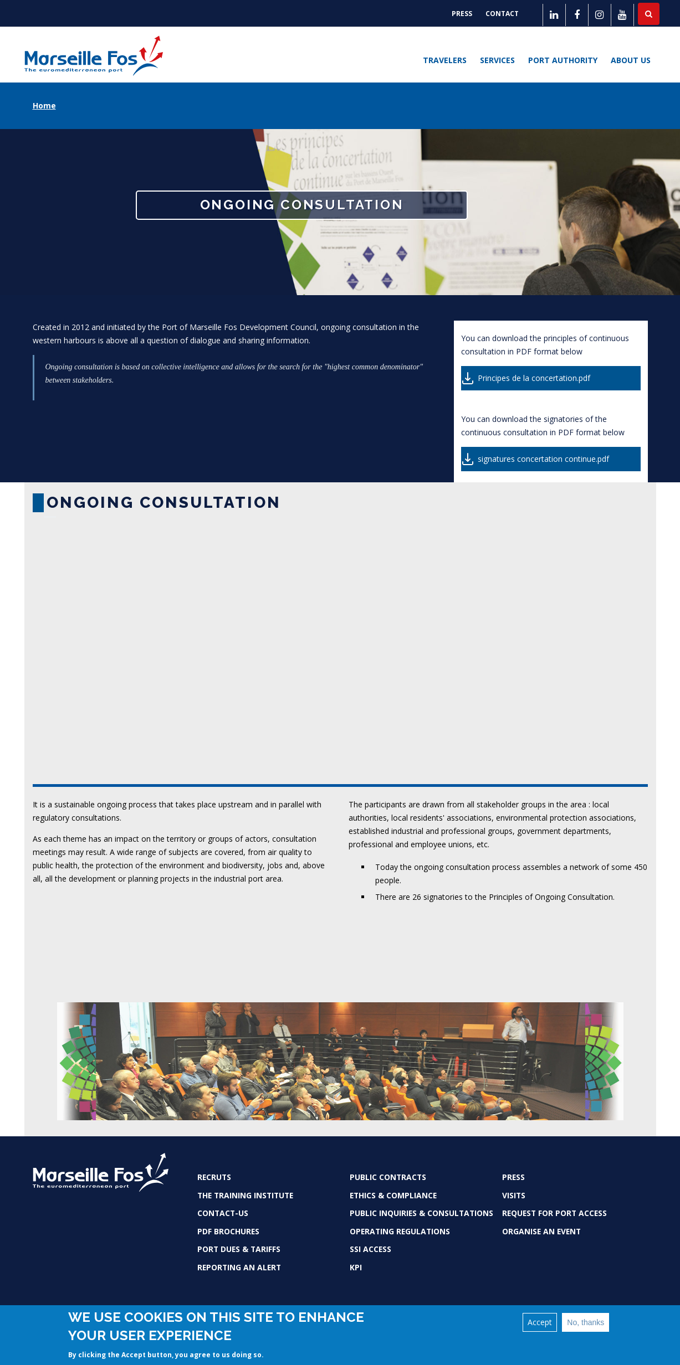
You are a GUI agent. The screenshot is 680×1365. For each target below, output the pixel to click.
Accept (540, 1322)
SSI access (370, 1249)
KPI (356, 1267)
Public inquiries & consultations (421, 1213)
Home (44, 105)
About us (631, 60)
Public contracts (388, 1177)
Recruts (214, 1177)
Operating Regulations (400, 1231)
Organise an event (541, 1231)
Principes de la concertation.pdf (534, 378)
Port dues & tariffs (238, 1249)
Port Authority (562, 60)
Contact (502, 13)
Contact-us (222, 1213)
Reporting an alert (239, 1267)
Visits (513, 1195)
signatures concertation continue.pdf (543, 459)
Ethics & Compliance (393, 1195)
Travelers (445, 60)
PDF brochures (228, 1231)
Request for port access (554, 1213)
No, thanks (585, 1322)
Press (462, 13)
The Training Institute (245, 1195)
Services (497, 60)
